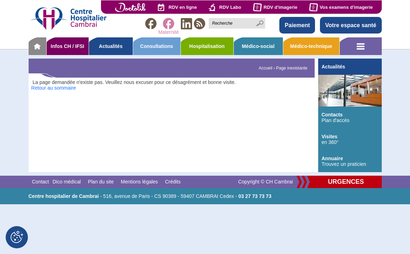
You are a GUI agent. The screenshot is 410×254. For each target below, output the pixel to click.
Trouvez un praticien (350, 161)
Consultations (156, 46)
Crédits (172, 182)
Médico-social (258, 46)
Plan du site (101, 182)
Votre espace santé (350, 25)
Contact (40, 182)
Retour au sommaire (53, 88)
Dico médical (67, 182)
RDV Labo (230, 7)
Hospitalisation (207, 46)
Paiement (297, 25)
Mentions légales (139, 182)
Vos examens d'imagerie (346, 7)
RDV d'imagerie (280, 7)
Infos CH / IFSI (67, 46)
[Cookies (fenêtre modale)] (17, 237)
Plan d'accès (350, 117)
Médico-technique (311, 46)
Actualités (111, 46)
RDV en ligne (182, 7)
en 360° (350, 139)
